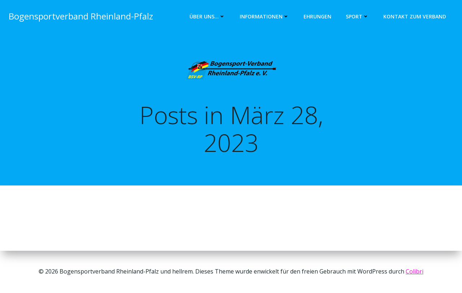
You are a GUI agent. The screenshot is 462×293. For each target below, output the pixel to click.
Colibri (414, 271)
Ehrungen (317, 16)
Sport (357, 16)
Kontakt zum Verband (414, 16)
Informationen (264, 16)
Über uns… (207, 16)
